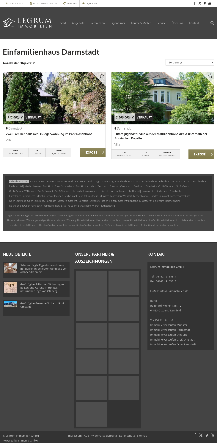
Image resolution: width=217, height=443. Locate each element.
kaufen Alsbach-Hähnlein (161, 220)
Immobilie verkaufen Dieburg (168, 334)
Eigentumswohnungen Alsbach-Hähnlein (27, 215)
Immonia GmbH (28, 440)
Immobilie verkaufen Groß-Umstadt (172, 339)
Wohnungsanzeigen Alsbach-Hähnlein (45, 220)
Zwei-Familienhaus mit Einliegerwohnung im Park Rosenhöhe (49, 134)
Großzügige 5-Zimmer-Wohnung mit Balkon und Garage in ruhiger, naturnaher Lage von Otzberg (42, 288)
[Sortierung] (190, 62)
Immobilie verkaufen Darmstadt (170, 330)
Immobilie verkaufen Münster (168, 325)
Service (161, 23)
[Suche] (214, 25)
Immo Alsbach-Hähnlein (103, 215)
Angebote (78, 23)
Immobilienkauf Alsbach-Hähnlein (86, 225)
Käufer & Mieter (141, 23)
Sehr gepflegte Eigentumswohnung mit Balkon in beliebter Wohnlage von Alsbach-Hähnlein (43, 268)
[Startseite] (27, 23)
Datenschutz (127, 435)
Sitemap (142, 435)
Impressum (74, 435)
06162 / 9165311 (16, 3)
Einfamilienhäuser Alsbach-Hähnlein (159, 225)
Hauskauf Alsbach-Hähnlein (53, 225)
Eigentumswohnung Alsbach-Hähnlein (69, 215)
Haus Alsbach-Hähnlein (108, 220)
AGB (86, 435)
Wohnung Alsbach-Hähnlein (81, 220)
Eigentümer (118, 23)
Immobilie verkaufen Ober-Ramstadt (173, 344)
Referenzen (97, 23)
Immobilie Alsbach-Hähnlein (190, 220)
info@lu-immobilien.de (174, 291)
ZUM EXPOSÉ (93, 152)
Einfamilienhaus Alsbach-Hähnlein (122, 225)
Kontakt (194, 23)
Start (63, 23)
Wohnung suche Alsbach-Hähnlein (166, 215)
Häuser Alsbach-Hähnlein (134, 220)
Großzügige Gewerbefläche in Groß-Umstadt (42, 305)
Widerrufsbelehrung (104, 435)
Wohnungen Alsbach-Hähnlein (132, 215)
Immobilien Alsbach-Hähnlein (22, 225)
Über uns (177, 23)
